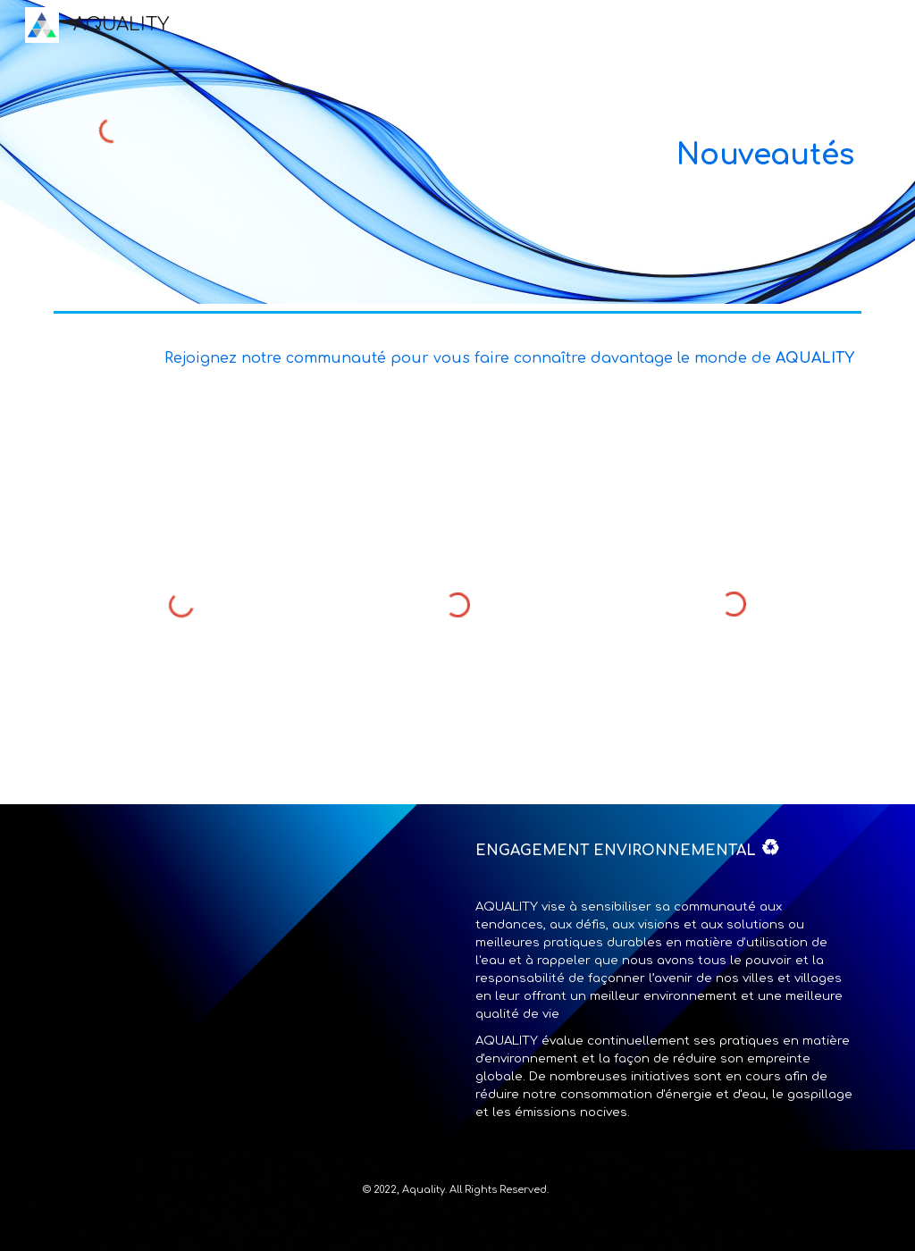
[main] (526, 152)
